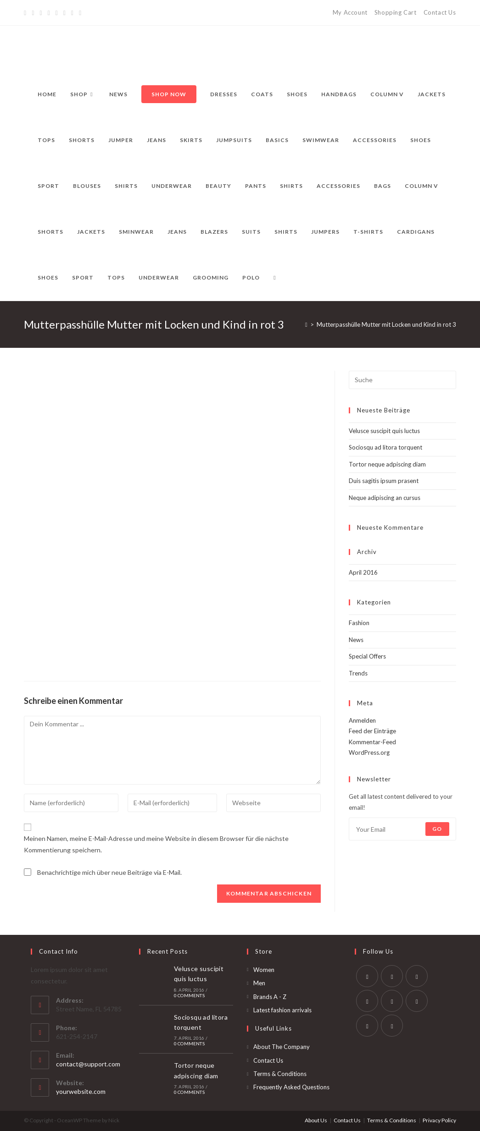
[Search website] (274, 278)
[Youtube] (367, 1026)
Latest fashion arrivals (282, 1010)
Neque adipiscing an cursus (384, 497)
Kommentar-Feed (372, 742)
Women (263, 969)
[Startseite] (306, 324)
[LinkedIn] (367, 1001)
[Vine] (72, 12)
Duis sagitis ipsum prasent (384, 480)
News (356, 639)
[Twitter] (26, 12)
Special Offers (367, 656)
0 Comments (189, 995)
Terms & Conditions (280, 1073)
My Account (350, 12)
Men (259, 983)
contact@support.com (88, 1064)
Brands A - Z (269, 996)
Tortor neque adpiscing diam (387, 464)
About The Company (281, 1046)
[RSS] (80, 12)
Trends (358, 673)
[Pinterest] (41, 12)
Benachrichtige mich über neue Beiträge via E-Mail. (109, 872)
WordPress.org (369, 752)
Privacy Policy (439, 1120)
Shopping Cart (395, 12)
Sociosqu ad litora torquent (385, 447)
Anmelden (362, 720)
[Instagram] (57, 12)
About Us (316, 1120)
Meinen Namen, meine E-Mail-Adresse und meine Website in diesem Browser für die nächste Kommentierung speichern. (156, 844)
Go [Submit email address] (437, 828)
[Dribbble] (49, 12)
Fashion (359, 622)
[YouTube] (64, 12)
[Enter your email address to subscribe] (402, 829)
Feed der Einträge (372, 731)
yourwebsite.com (81, 1091)
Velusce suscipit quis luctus (384, 430)
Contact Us (440, 12)
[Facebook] (33, 12)
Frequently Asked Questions (291, 1087)
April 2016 (363, 572)
